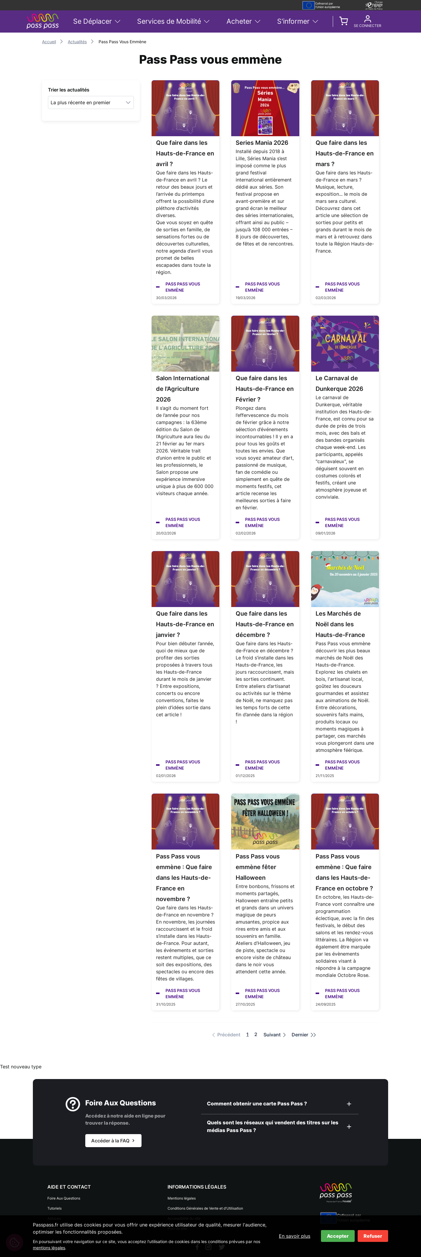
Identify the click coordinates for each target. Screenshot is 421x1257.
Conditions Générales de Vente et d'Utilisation (205, 1208)
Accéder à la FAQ (110, 1141)
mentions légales (49, 1247)
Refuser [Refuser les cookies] (373, 1236)
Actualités (77, 41)
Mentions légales (182, 1198)
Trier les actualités (68, 89)
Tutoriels (54, 1208)
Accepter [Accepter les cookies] (338, 1236)
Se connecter (367, 26)
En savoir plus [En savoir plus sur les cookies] (294, 1236)
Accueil (49, 41)
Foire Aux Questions (63, 1198)
